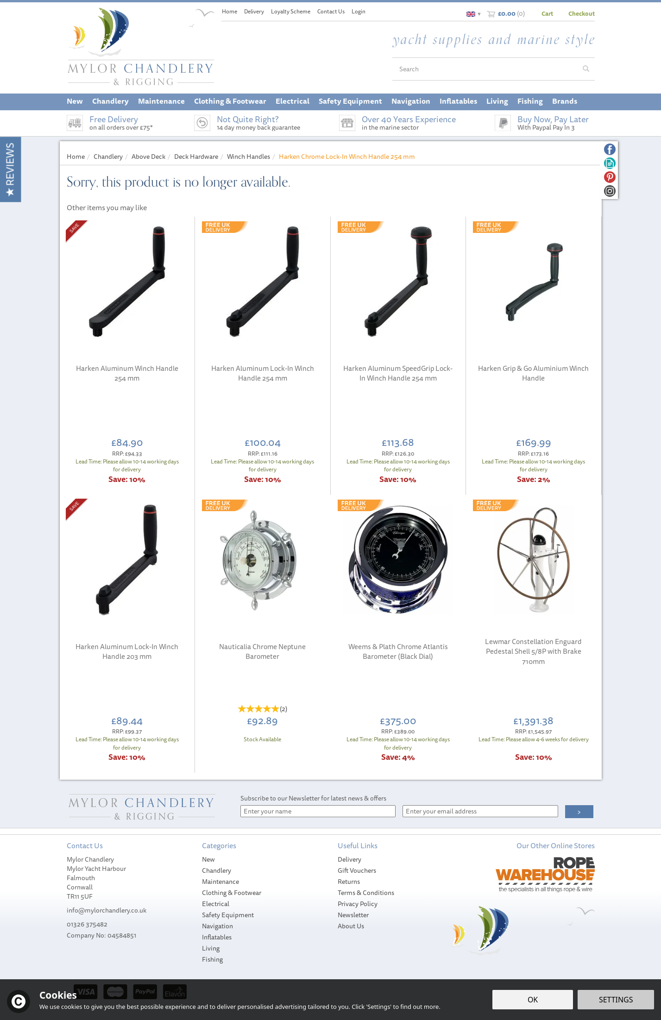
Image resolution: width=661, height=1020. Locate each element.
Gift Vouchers (357, 870)
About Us (351, 926)
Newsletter (353, 915)
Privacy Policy (358, 903)
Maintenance (220, 881)
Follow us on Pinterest (610, 177)
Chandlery (216, 870)
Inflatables (217, 937)
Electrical (215, 903)
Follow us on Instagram (610, 191)
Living (211, 948)
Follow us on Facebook (610, 149)
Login (358, 11)
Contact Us (331, 11)
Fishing (212, 959)
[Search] (485, 69)
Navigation (217, 926)
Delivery (349, 859)
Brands (564, 101)
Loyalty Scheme (290, 11)
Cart (547, 13)
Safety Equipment (228, 915)
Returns (349, 881)
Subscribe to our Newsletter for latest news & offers (313, 798)
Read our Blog (610, 163)
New (208, 859)
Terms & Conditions (366, 892)
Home (229, 11)
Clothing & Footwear (231, 892)
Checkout (581, 13)
